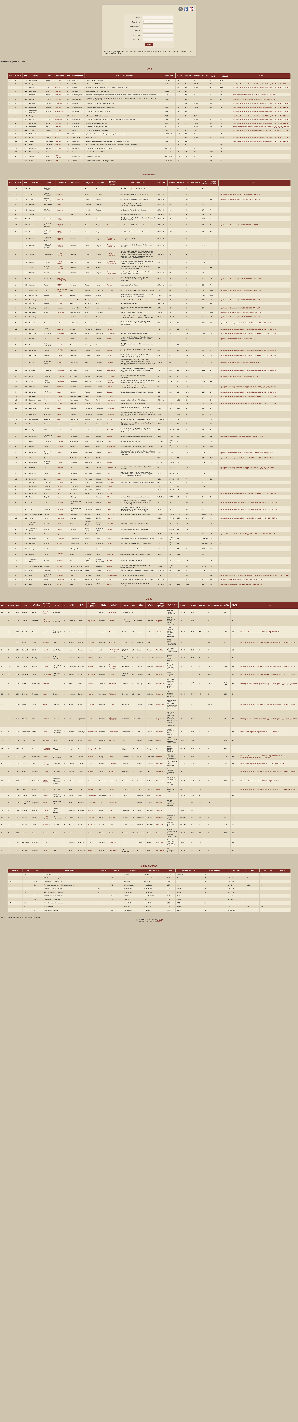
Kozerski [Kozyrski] (60, 350)
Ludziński (60, 387)
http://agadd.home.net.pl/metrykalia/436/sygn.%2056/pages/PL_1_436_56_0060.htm (247, 468)
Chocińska (159, 632)
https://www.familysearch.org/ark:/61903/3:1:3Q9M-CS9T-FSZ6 (260, 781)
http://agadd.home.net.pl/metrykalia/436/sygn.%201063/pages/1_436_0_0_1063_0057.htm (249, 518)
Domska (110, 396)
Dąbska (109, 436)
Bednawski (60, 579)
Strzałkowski (47, 674)
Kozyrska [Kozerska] (60, 554)
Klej (58, 571)
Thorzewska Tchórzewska (111, 262)
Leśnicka (110, 362)
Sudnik (45, 732)
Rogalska (159, 621)
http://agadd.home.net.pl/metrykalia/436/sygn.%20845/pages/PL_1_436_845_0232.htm (248, 370)
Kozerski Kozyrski (59, 232)
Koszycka (159, 694)
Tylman (111, 674)
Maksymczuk (92, 749)
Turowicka (159, 650)
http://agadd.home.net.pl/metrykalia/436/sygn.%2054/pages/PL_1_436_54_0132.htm (267, 674)
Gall (58, 458)
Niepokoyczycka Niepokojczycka (114, 650)
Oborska (111, 621)
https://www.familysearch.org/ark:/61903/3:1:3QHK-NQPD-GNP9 (254, 99)
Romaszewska (113, 732)
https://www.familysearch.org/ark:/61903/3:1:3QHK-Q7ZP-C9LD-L (241, 579)
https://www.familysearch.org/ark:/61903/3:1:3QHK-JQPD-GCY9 (240, 362)
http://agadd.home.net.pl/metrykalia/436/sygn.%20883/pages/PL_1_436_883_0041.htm (268, 719)
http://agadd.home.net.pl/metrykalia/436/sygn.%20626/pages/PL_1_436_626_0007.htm (268, 771)
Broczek (109, 549)
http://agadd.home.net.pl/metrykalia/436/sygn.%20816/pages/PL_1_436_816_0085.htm (248, 350)
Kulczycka (112, 740)
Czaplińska (160, 658)
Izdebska (90, 658)
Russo (45, 802)
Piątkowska (91, 621)
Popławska (60, 312)
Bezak (57, 161)
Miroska (109, 339)
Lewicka (159, 749)
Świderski (60, 194)
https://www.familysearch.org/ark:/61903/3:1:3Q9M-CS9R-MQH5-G (241, 436)
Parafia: (137, 31)
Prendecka (60, 518)
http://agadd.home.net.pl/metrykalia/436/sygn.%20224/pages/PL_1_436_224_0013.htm (261, 137)
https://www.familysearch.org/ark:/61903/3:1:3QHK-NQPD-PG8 (240, 339)
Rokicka (109, 285)
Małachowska (113, 781)
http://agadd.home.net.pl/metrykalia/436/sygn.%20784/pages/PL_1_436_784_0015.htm (248, 458)
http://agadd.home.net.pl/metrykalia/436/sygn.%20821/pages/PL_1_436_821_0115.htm (248, 392)
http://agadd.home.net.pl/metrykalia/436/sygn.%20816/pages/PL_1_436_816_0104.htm (248, 323)
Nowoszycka (113, 771)
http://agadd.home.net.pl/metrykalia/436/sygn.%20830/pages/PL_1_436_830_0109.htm (261, 123)
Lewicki (45, 704)
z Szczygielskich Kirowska (113, 666)
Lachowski (46, 684)
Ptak (58, 493)
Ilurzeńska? (112, 612)
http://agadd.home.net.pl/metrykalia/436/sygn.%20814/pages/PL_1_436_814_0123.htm (248, 333)
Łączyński (60, 566)
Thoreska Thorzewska (111, 239)
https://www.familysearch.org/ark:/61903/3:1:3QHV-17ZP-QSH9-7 (241, 584)
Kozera (109, 387)
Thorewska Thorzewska (111, 254)
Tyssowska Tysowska (110, 381)
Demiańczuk (92, 666)
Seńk (109, 584)
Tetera (109, 538)
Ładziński (46, 719)
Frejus (45, 789)
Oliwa (109, 497)
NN (58, 339)
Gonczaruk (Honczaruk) (47, 749)
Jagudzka (110, 529)
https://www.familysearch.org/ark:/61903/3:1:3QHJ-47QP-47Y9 (240, 194)
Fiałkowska (110, 408)
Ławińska (159, 757)
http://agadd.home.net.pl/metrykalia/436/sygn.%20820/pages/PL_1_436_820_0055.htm (261, 103)
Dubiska (109, 350)
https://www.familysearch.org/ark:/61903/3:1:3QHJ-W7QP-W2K (240, 225)
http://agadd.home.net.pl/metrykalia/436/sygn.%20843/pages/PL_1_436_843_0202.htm (261, 84)
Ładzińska (58, 119)
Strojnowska (111, 370)
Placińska (91, 789)
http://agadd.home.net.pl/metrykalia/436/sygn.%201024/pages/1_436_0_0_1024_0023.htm (249, 509)
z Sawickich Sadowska (113, 719)
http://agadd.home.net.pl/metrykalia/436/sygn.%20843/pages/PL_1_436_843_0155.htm (248, 329)
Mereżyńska (160, 704)
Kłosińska (159, 763)
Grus (89, 740)
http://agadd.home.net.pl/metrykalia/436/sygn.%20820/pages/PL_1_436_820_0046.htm (248, 387)
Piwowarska (160, 666)
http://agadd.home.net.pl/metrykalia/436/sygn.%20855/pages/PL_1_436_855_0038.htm (261, 111)
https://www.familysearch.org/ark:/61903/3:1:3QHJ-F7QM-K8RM (240, 290)
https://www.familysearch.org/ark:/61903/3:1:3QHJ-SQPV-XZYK (261, 732)
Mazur (109, 441)
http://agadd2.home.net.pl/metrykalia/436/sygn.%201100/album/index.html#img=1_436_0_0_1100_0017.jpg (254, 575)
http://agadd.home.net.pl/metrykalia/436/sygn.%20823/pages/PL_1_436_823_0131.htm (248, 403)
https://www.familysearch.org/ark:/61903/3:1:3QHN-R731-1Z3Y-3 (240, 308)
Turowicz (112, 658)
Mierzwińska (113, 763)
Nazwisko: (136, 22)
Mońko (109, 571)
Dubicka (109, 403)
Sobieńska (110, 279)
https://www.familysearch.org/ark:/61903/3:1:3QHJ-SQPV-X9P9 (260, 632)
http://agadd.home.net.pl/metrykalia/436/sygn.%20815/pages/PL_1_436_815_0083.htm (261, 87)
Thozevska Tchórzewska (111, 272)
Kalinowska (160, 684)
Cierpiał (111, 789)
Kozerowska (111, 400)
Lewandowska (111, 323)
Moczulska (110, 514)
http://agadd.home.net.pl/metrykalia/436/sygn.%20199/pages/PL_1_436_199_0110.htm (261, 107)
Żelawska (110, 579)
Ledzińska (58, 103)
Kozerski (58, 80)
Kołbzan (159, 802)
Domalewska (111, 333)
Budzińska (60, 529)
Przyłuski (45, 650)
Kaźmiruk (58, 87)
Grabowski (46, 740)
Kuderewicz (112, 684)
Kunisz (109, 329)
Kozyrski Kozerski (59, 218)
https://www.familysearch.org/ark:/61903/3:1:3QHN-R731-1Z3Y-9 (240, 317)
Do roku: (136, 39)
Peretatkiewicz (92, 732)
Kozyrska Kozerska (60, 239)
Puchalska (110, 430)
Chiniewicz (159, 732)
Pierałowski (46, 658)
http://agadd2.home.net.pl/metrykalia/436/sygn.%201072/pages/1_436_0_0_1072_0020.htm (249, 534)
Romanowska (111, 468)
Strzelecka (60, 362)
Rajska (109, 453)
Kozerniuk (91, 642)
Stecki (58, 400)
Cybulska (91, 684)
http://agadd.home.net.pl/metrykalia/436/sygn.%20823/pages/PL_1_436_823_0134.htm (268, 684)
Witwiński (60, 199)
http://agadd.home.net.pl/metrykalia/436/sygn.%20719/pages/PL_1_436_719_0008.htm (261, 116)
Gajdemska (160, 719)
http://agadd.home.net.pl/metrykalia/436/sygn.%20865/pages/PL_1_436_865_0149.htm (261, 141)
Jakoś (58, 419)
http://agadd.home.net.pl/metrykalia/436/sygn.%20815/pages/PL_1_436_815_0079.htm (268, 642)
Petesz (90, 650)
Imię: (138, 17)
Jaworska (110, 502)
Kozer (109, 458)
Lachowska (60, 333)
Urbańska (60, 575)
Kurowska (110, 482)
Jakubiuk (112, 642)
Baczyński (60, 317)
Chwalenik (46, 642)
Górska (111, 704)
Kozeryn (110, 345)
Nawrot (59, 584)
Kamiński (60, 345)
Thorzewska (111, 225)
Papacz (59, 534)
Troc (108, 534)
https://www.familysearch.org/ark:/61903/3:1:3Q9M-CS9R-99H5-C (254, 95)
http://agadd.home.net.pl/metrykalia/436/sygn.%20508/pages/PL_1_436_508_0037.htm (268, 789)
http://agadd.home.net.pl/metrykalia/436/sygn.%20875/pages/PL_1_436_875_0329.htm (268, 704)
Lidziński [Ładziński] (46, 763)
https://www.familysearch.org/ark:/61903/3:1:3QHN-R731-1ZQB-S (241, 279)
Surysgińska (111, 446)
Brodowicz (60, 323)
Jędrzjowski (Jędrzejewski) (61, 279)
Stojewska (91, 694)
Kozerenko (60, 538)
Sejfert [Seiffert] (58, 156)
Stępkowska (59, 111)
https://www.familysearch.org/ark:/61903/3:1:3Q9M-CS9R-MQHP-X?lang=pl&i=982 (246, 453)
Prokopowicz (61, 376)
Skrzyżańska (92, 796)
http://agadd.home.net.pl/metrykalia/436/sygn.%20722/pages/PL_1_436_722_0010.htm (261, 130)
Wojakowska (160, 771)
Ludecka (110, 554)
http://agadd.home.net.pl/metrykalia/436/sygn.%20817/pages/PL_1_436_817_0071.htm (248, 355)
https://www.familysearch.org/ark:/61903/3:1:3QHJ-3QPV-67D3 (240, 376)
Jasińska (59, 543)
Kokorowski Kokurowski (46, 620)
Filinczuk (110, 523)
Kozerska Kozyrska (60, 225)
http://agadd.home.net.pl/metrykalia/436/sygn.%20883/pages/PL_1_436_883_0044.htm (261, 119)
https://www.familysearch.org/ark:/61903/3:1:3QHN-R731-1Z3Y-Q (241, 312)
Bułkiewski (60, 468)
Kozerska (58, 91)
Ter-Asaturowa (112, 575)
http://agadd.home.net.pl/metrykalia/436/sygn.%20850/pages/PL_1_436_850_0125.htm (268, 666)
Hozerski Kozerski (45, 612)
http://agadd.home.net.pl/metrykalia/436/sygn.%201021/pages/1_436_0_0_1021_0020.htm (249, 502)
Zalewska (110, 566)
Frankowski (60, 370)
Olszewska (91, 674)
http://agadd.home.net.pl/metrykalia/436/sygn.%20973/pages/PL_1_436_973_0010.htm (248, 493)
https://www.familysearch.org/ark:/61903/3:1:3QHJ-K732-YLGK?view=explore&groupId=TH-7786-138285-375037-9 (261, 756)
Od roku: (136, 35)
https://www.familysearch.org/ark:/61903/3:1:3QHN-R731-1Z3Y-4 (240, 300)
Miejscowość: (135, 26)
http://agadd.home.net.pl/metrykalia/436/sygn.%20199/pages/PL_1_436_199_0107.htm (248, 396)
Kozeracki (60, 482)
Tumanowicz (113, 802)
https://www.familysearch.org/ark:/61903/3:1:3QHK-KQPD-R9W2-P (262, 763)
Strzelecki (60, 300)
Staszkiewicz (61, 430)
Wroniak (109, 560)
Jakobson (60, 560)
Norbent (109, 543)
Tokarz (90, 719)
